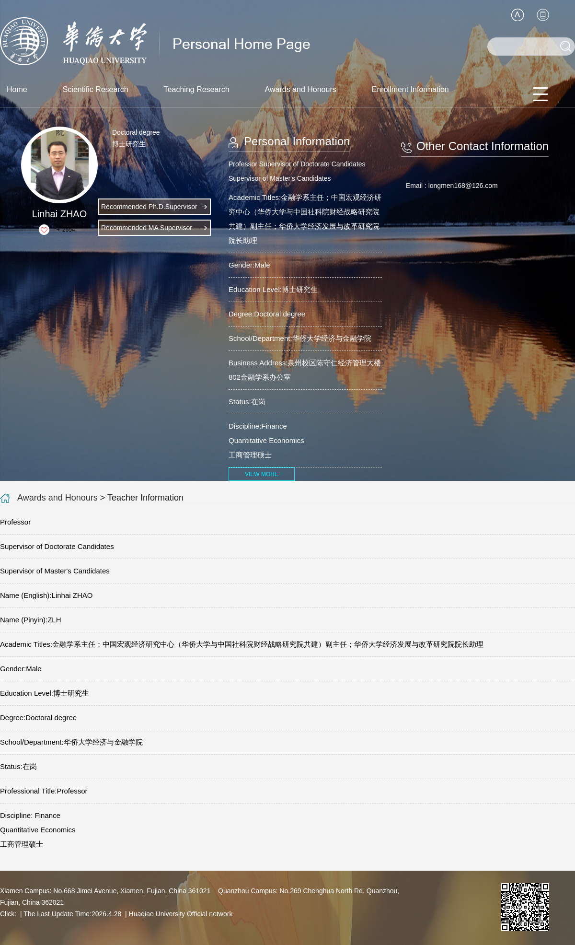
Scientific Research (95, 89)
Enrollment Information (410, 89)
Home (17, 89)
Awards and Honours (300, 89)
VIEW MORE (261, 474)
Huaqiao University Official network (181, 914)
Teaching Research (197, 89)
